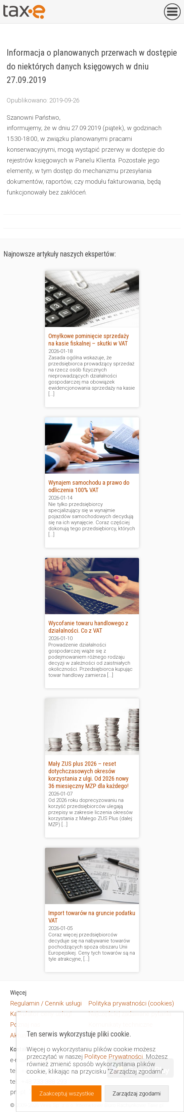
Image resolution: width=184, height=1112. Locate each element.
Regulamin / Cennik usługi (46, 1003)
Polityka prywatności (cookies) (131, 1003)
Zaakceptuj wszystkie (66, 1093)
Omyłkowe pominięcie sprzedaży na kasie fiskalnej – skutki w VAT (88, 339)
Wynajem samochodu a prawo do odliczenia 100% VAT (88, 486)
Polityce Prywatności (113, 1056)
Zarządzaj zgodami (136, 1093)
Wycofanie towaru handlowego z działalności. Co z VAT (88, 627)
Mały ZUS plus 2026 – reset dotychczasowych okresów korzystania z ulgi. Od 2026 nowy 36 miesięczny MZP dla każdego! (88, 775)
